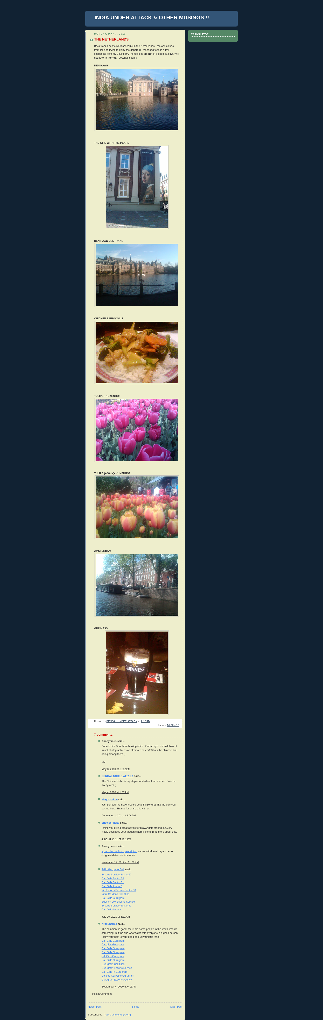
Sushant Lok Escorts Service (118, 901)
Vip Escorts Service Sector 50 (119, 890)
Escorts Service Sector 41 (116, 905)
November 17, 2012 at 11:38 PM (120, 862)
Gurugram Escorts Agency (117, 979)
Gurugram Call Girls (113, 964)
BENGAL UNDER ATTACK (117, 776)
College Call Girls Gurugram (118, 975)
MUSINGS (173, 725)
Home (135, 1006)
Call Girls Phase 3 (112, 886)
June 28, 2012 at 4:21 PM (116, 839)
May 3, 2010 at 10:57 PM (116, 769)
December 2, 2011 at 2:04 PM (119, 815)
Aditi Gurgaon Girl (113, 869)
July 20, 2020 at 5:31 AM (116, 916)
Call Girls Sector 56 (113, 878)
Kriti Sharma (109, 924)
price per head (110, 822)
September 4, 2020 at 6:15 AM (119, 986)
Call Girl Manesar (112, 909)
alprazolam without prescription (119, 851)
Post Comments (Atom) (117, 1014)
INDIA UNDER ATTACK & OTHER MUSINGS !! (152, 17)
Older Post (176, 1006)
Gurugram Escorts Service (117, 968)
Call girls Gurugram (113, 944)
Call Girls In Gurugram (114, 971)
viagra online (110, 799)
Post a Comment (102, 993)
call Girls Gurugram (113, 956)
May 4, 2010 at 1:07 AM (115, 792)
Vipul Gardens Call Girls (115, 894)
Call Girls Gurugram (113, 898)
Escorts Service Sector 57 (116, 874)
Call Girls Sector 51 (113, 882)
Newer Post (94, 1006)
